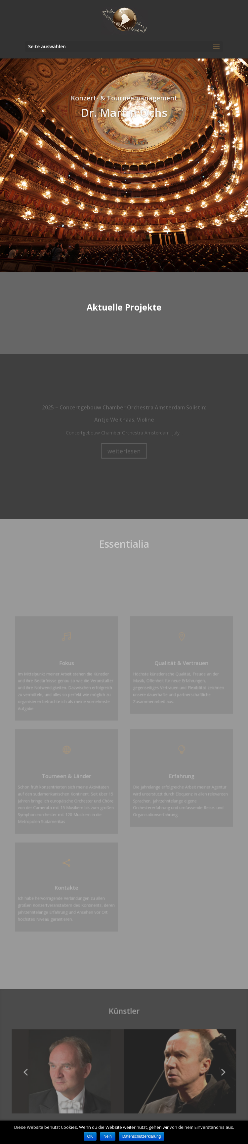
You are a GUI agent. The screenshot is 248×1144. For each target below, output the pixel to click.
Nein (107, 1136)
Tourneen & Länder (69, 776)
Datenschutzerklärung (141, 1136)
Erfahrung (179, 776)
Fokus (68, 666)
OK (90, 1136)
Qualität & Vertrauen (180, 666)
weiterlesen (124, 453)
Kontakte (68, 883)
